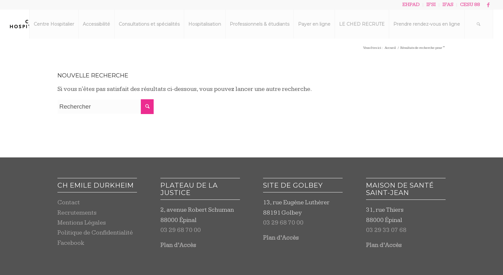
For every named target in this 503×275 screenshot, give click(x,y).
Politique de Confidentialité (95, 232)
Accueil (390, 48)
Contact (68, 202)
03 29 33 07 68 (386, 230)
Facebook (70, 243)
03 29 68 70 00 (180, 230)
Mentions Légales (81, 222)
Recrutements (77, 213)
